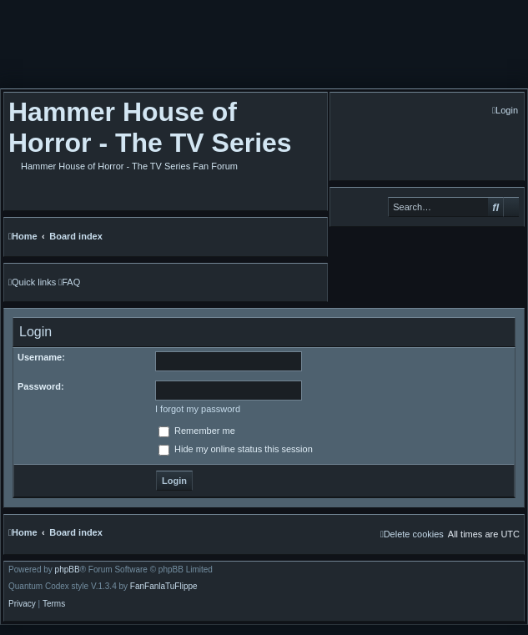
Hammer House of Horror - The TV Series (150, 127)
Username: (41, 357)
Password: (41, 386)
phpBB (67, 570)
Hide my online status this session (235, 449)
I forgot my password (197, 409)
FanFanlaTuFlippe (164, 586)
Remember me (196, 431)
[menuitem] (505, 110)
